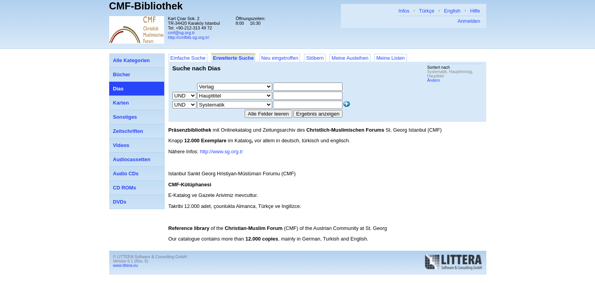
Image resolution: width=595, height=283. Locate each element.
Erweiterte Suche (233, 58)
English (452, 11)
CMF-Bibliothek (146, 5)
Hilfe (475, 11)
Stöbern (315, 58)
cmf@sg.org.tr (181, 32)
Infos (404, 11)
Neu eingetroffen (279, 58)
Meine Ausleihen (349, 58)
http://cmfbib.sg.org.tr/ (188, 37)
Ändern (433, 80)
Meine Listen (390, 58)
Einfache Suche (188, 58)
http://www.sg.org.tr (221, 151)
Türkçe (426, 11)
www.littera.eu (125, 265)
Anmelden (469, 21)
